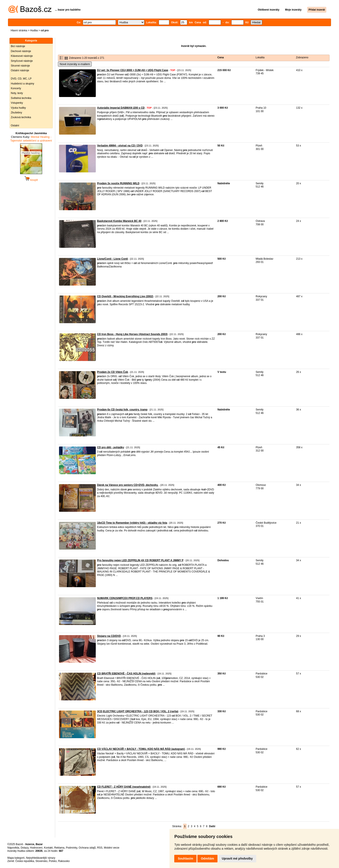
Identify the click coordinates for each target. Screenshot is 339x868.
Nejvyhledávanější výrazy (40, 857)
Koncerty (16, 88)
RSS (99, 847)
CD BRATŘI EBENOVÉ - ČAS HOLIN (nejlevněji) (126, 673)
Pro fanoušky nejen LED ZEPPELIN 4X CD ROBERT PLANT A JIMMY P (140, 560)
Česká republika (24, 861)
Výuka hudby (18, 107)
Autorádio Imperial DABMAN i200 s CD (121, 107)
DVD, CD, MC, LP (21, 78)
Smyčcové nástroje (22, 60)
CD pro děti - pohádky (110, 447)
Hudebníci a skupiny (22, 83)
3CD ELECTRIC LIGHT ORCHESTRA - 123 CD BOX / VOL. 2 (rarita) (137, 711)
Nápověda (13, 847)
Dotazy (24, 847)
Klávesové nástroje (22, 55)
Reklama (59, 847)
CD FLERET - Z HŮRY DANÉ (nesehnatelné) (123, 786)
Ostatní (15, 125)
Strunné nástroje (20, 65)
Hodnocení (36, 847)
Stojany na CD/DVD (109, 635)
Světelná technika (21, 98)
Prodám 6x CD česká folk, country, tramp (122, 409)
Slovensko (41, 861)
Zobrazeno (302, 57)
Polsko (53, 861)
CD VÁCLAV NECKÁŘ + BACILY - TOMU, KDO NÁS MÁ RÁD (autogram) (141, 748)
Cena (220, 57)
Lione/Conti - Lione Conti (112, 258)
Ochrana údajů (87, 847)
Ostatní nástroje (20, 70)
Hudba (34, 30)
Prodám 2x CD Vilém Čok (112, 372)
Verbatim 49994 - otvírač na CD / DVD (120, 145)
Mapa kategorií (15, 857)
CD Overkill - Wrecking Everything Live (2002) (125, 296)
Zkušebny (16, 112)
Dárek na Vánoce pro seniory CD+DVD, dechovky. (127, 484)
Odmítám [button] (207, 858)
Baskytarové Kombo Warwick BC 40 (119, 221)
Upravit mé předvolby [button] (237, 858)
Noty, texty (17, 93)
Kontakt (48, 847)
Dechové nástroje (21, 51)
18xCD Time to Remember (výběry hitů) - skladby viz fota (132, 522)
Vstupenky (17, 102)
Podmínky (71, 847)
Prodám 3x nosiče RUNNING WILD (118, 183)
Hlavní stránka (19, 30)
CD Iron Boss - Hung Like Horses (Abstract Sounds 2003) (132, 334)
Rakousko (64, 861)
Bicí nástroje (18, 46)
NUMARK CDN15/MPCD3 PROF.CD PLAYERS (124, 598)
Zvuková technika (21, 117)
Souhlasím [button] (185, 858)
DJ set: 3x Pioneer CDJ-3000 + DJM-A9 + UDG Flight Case (132, 70)
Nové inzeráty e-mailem (75, 64)
